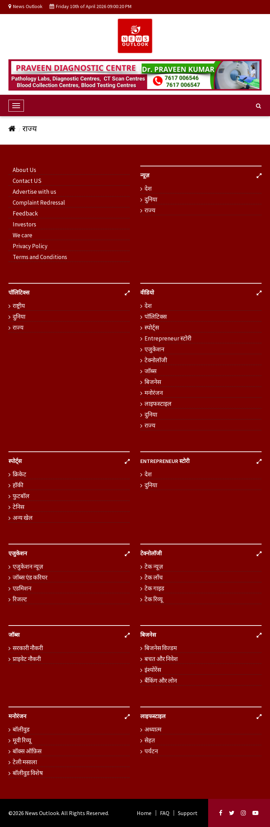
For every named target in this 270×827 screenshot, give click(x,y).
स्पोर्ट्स (151, 327)
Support (188, 813)
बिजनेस (152, 382)
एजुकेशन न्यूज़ (28, 566)
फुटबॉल (21, 496)
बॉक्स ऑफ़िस (27, 751)
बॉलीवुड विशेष (28, 773)
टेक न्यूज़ (153, 566)
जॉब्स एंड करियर (30, 577)
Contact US (27, 181)
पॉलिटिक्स (155, 316)
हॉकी (18, 485)
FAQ (164, 813)
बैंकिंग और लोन (160, 680)
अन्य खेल (23, 518)
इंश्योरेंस (152, 670)
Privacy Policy (30, 246)
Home (144, 813)
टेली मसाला (25, 762)
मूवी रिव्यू (22, 740)
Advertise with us (34, 192)
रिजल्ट (20, 599)
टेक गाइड (154, 588)
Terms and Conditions (40, 257)
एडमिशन (22, 588)
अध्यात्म (152, 729)
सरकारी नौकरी (28, 648)
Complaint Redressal (39, 202)
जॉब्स (150, 371)
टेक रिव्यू (153, 599)
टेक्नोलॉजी (155, 360)
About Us (24, 170)
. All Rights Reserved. (84, 812)
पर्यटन (151, 751)
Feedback (25, 213)
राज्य (29, 128)
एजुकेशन (154, 349)
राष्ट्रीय (19, 306)
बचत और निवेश (161, 659)
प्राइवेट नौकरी (27, 659)
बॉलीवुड (21, 729)
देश (148, 188)
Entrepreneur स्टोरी (167, 338)
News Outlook (42, 812)
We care (22, 235)
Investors (24, 224)
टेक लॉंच (153, 577)
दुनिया (150, 199)
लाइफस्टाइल (158, 404)
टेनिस (18, 507)
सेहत (149, 740)
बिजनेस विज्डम (160, 648)
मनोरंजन (153, 393)
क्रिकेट (19, 474)
